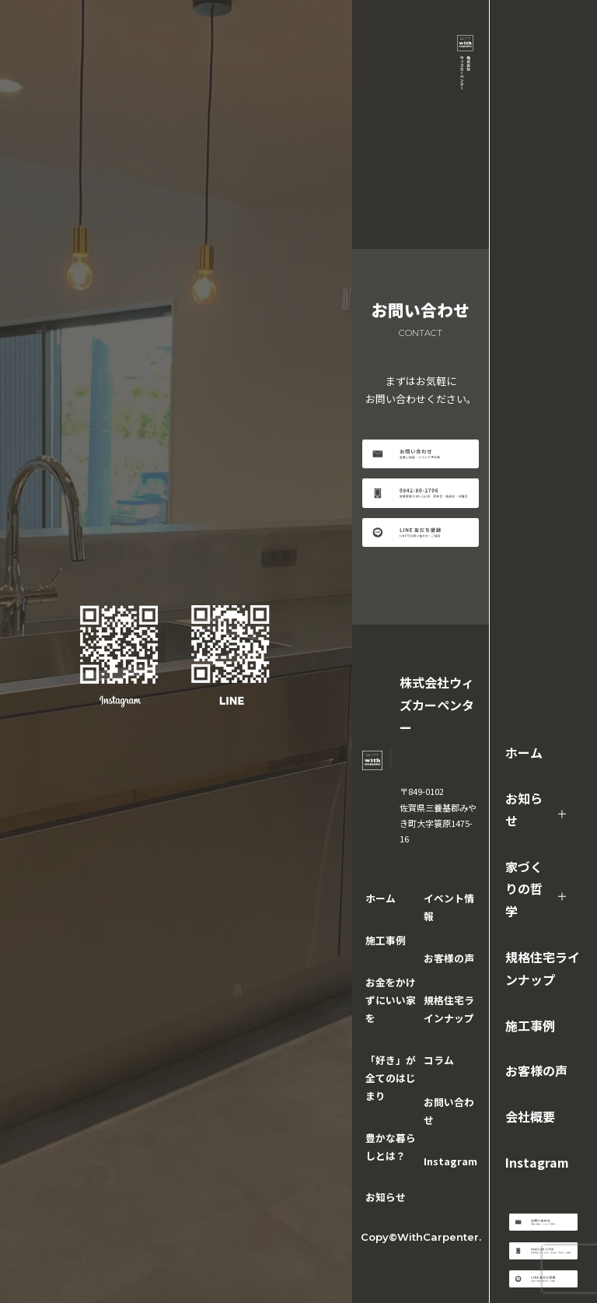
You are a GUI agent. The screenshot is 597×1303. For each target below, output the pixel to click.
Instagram (537, 1162)
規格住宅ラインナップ (542, 968)
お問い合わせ (449, 1111)
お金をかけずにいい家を (390, 1000)
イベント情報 (449, 907)
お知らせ (524, 809)
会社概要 (530, 1116)
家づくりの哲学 (524, 889)
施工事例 (530, 1025)
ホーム (524, 752)
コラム (439, 1060)
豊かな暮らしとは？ (390, 1146)
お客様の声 (536, 1070)
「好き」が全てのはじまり (390, 1078)
